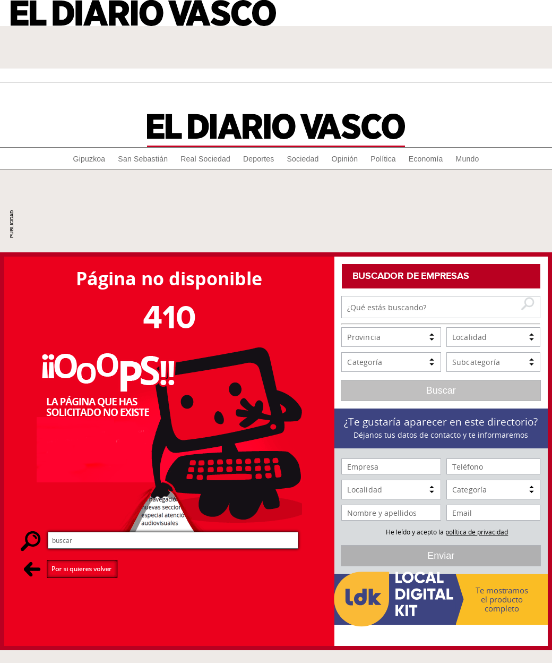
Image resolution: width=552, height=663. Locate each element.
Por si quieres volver (71, 568)
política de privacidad (476, 532)
